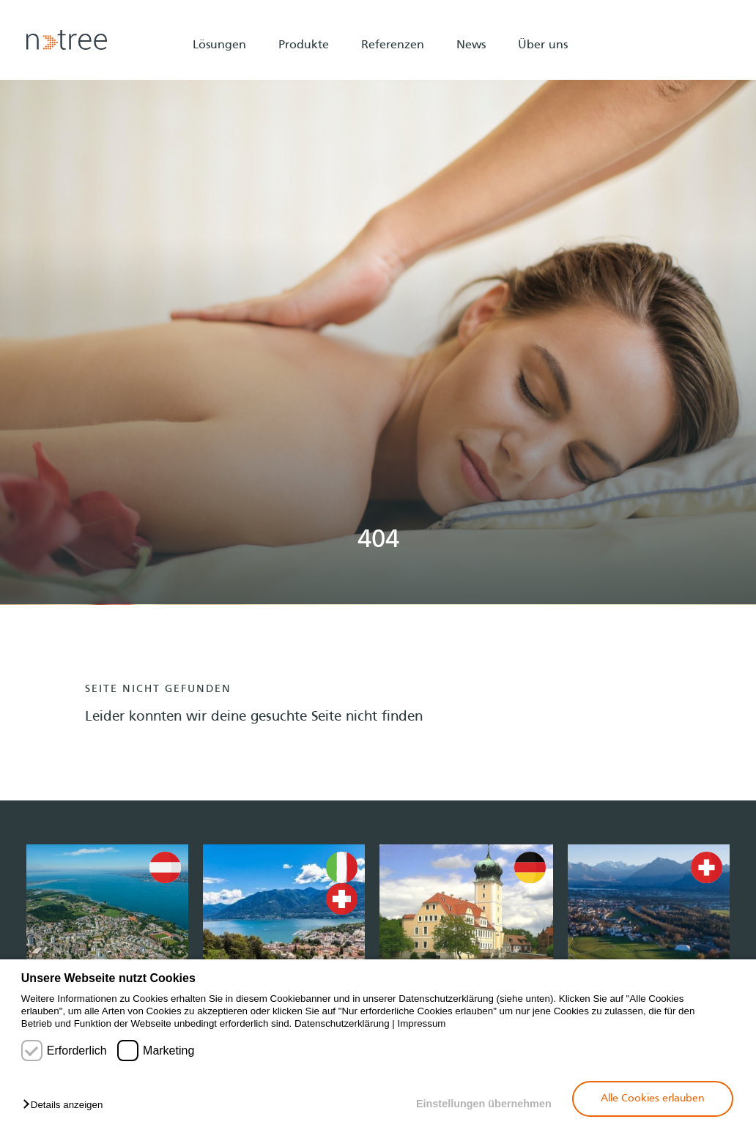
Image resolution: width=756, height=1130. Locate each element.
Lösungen (219, 45)
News (471, 45)
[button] (66, 1105)
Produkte (303, 45)
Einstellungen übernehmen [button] (484, 1103)
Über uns (543, 45)
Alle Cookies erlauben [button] (653, 1098)
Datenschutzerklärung (342, 1023)
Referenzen (392, 45)
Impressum (422, 1023)
